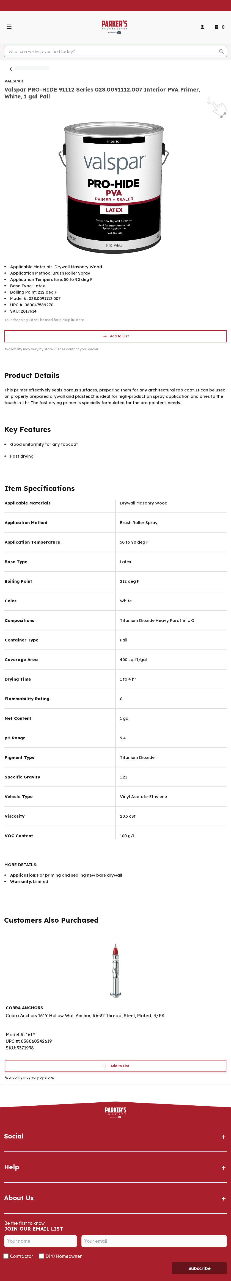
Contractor (21, 1256)
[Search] (112, 51)
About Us (115, 1198)
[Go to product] (115, 970)
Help (115, 1167)
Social (115, 1136)
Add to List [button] (115, 336)
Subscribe (199, 1268)
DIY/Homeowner (63, 1256)
